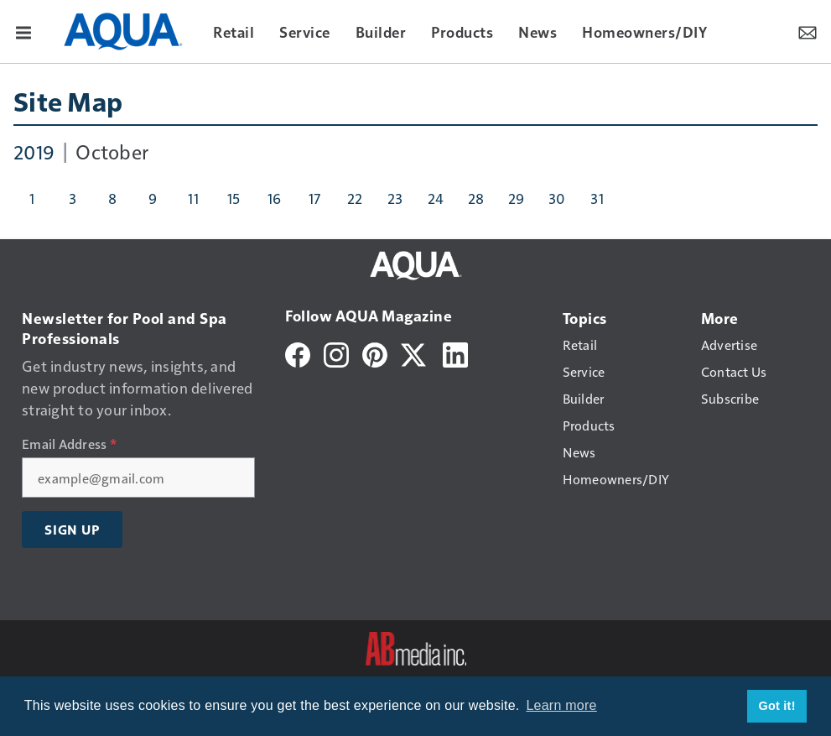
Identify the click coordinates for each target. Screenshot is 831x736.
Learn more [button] (561, 705)
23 (395, 198)
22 (355, 198)
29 (516, 198)
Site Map (67, 100)
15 (234, 198)
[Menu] (23, 31)
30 (557, 198)
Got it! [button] (777, 706)
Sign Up (72, 529)
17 (315, 198)
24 (436, 198)
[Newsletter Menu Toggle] (807, 31)
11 (193, 198)
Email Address (69, 444)
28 (476, 198)
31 (597, 198)
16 (274, 198)
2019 (34, 151)
